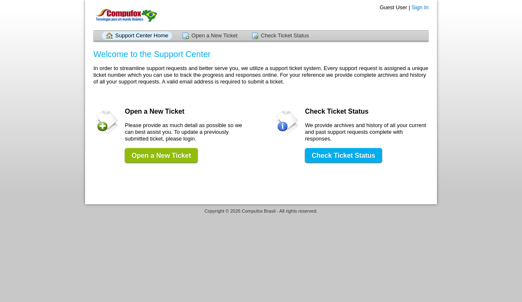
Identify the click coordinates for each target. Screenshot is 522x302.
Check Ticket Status (285, 35)
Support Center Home (141, 35)
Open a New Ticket (214, 35)
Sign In (420, 7)
